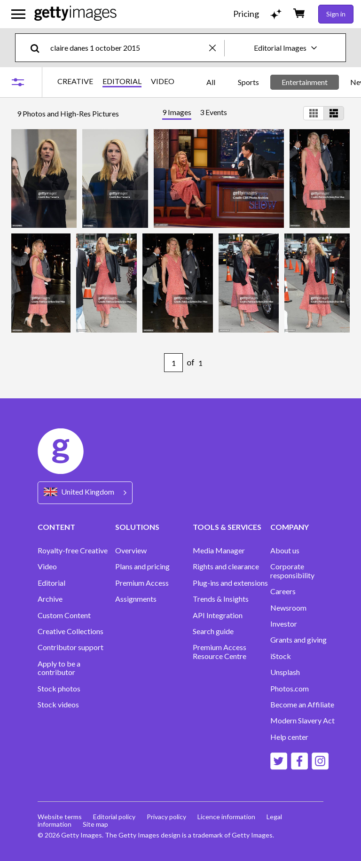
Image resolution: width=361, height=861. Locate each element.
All (210, 82)
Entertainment (305, 82)
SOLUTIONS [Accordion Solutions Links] (137, 526)
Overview (131, 550)
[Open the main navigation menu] (18, 14)
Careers (283, 591)
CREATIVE (75, 81)
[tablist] (194, 113)
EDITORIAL (121, 81)
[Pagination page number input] (173, 362)
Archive (50, 599)
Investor (283, 624)
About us (284, 550)
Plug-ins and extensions (230, 583)
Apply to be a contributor (59, 667)
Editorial (51, 583)
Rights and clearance (226, 566)
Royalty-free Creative (73, 550)
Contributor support (70, 647)
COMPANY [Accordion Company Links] (289, 526)
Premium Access (142, 583)
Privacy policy (166, 817)
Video (47, 566)
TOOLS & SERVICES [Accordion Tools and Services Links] (227, 526)
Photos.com (289, 688)
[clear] (216, 48)
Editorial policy (114, 817)
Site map (95, 824)
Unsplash (285, 672)
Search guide (213, 631)
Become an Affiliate (302, 704)
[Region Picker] (85, 492)
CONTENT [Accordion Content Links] (56, 526)
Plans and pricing (142, 566)
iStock (280, 656)
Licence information (226, 817)
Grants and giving (298, 640)
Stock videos (58, 704)
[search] (39, 48)
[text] (128, 47)
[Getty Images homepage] (75, 13)
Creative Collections (70, 631)
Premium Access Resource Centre (219, 651)
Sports (248, 82)
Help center (289, 737)
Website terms (60, 817)
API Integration (218, 615)
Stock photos (59, 688)
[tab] (176, 113)
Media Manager (219, 550)
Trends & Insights (221, 599)
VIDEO (162, 81)
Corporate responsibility (292, 570)
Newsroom (288, 608)
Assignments (136, 599)
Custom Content (64, 615)
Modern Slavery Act (302, 720)
